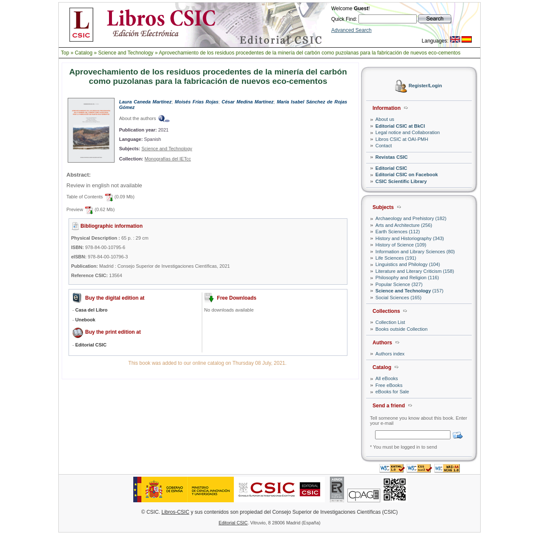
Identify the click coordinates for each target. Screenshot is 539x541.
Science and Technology (125, 53)
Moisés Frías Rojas (197, 101)
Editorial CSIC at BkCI (400, 126)
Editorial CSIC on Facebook (407, 174)
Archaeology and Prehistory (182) (411, 218)
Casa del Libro (91, 309)
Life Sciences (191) (396, 257)
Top (65, 53)
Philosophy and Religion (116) (407, 277)
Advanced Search (351, 30)
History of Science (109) (401, 244)
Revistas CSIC (392, 157)
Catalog (83, 53)
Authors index (390, 353)
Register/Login (425, 86)
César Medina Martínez (248, 101)
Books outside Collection (402, 329)
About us (385, 119)
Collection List (390, 322)
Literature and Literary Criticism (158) (415, 271)
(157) (410, 290)
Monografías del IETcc (168, 158)
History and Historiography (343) (410, 238)
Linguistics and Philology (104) (408, 264)
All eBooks (387, 378)
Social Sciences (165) (398, 297)
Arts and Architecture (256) (404, 225)
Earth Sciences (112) (398, 231)
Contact (384, 145)
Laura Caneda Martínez (145, 101)
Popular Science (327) (399, 284)
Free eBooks (389, 385)
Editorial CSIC (391, 168)
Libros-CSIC (175, 512)
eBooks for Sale (392, 391)
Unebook (85, 319)
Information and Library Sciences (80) (415, 251)
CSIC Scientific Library (401, 181)
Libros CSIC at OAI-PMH (402, 139)
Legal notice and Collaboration (408, 132)
